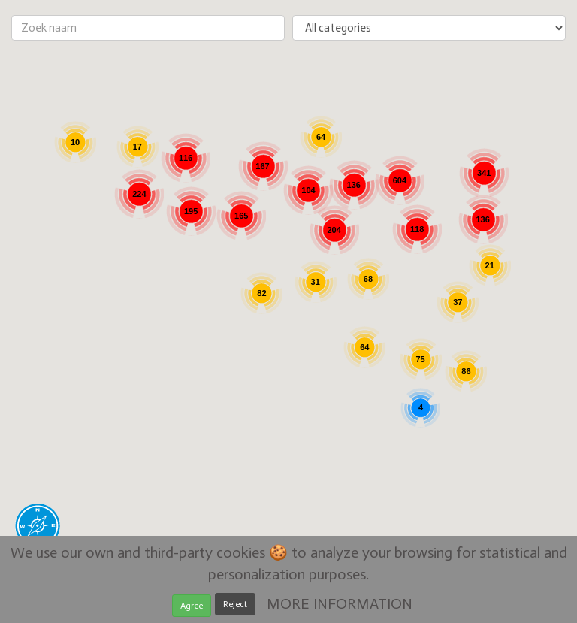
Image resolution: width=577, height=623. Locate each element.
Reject (235, 604)
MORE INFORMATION (339, 603)
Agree (191, 605)
